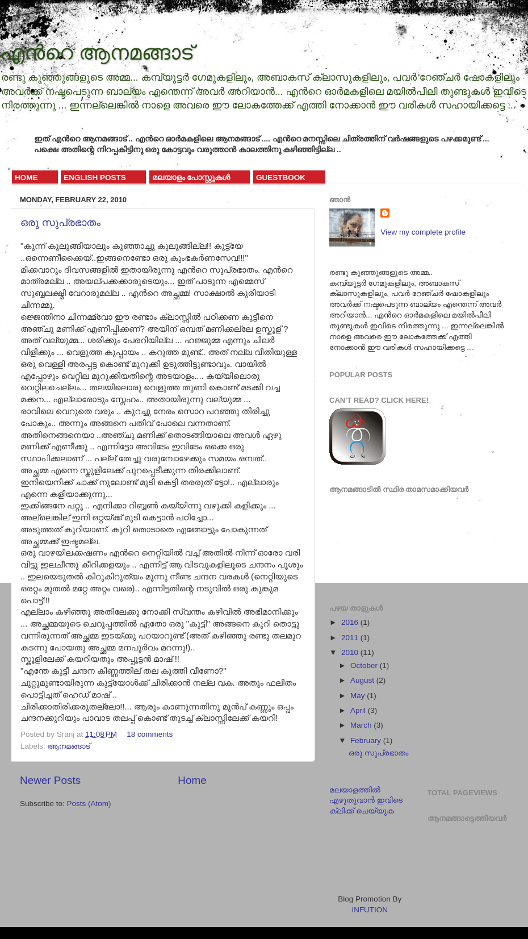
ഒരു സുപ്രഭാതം (60, 222)
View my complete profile (423, 232)
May (358, 695)
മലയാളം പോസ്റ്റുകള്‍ (191, 177)
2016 (351, 622)
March (362, 725)
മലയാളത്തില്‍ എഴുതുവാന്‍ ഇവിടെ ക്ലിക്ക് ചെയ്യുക (366, 801)
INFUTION (369, 909)
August (363, 680)
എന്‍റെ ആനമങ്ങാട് (96, 52)
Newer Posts (50, 780)
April (359, 710)
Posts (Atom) (89, 803)
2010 (351, 652)
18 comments (150, 734)
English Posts (95, 177)
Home (26, 177)
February (366, 740)
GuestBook (280, 177)
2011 (351, 637)
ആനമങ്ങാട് (68, 746)
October (365, 665)
